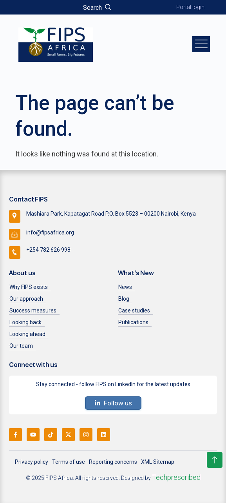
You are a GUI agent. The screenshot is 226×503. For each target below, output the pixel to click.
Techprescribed (176, 477)
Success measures (32, 310)
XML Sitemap (157, 462)
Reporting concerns (113, 462)
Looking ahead (27, 334)
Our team (21, 346)
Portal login (190, 7)
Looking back (25, 322)
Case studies (134, 310)
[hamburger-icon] (201, 44)
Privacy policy (31, 462)
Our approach (26, 299)
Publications (133, 322)
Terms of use (68, 462)
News (125, 287)
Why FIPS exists (28, 287)
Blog (123, 299)
